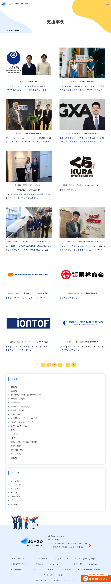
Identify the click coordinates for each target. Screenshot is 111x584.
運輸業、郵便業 (18, 410)
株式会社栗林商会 (90, 293)
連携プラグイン (20, 564)
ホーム (8, 30)
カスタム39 (16, 489)
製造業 (14, 387)
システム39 (16, 481)
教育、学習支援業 (19, 426)
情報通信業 (16, 402)
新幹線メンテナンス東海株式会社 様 (36, 241)
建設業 (14, 391)
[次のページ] (67, 365)
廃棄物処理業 (17, 450)
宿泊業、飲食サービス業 (22, 422)
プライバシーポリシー (90, 569)
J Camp (14, 492)
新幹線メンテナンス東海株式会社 (36, 293)
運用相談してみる (96, 578)
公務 (13, 430)
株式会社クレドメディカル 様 (28, 190)
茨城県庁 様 (32, 81)
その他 (14, 504)
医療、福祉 (16, 414)
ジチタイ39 (16, 496)
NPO (13, 438)
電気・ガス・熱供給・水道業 (24, 442)
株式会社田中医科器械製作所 (87, 342)
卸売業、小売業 (18, 399)
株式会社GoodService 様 (89, 241)
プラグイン (16, 500)
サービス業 (16, 454)
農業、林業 (16, 446)
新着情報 (67, 569)
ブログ (33, 569)
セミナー (50, 569)
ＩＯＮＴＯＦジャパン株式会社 (37, 342)
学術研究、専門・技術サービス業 (26, 395)
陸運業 (14, 458)
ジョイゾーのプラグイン (88, 558)
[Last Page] (73, 365)
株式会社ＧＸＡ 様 (91, 133)
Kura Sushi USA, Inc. (93, 185)
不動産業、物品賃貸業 (21, 406)
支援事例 (17, 569)
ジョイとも (57, 564)
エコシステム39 (18, 485)
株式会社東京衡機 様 (33, 133)
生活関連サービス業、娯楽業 (24, 418)
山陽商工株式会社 (87, 81)
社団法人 (15, 434)
